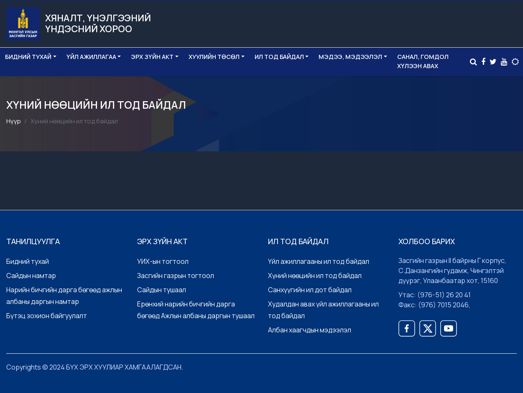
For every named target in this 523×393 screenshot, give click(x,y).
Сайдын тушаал (161, 289)
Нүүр (13, 121)
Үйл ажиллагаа (91, 57)
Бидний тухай (28, 57)
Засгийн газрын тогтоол (175, 275)
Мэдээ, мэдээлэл (350, 57)
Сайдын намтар (31, 275)
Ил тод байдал (279, 57)
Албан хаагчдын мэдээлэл (309, 329)
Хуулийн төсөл (214, 57)
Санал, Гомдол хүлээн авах (423, 61)
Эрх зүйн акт (152, 57)
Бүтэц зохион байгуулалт (46, 315)
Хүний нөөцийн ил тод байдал (315, 275)
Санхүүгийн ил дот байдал (310, 289)
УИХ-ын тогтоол (163, 261)
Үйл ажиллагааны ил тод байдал (318, 261)
